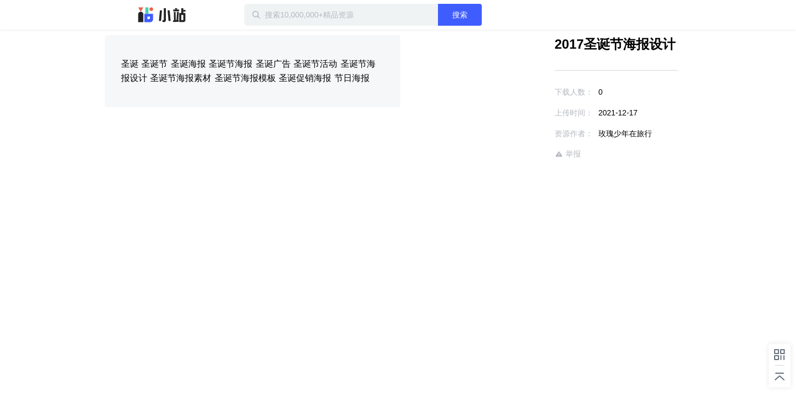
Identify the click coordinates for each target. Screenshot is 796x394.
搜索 (495, 14)
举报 (536, 154)
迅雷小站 (162, 15)
